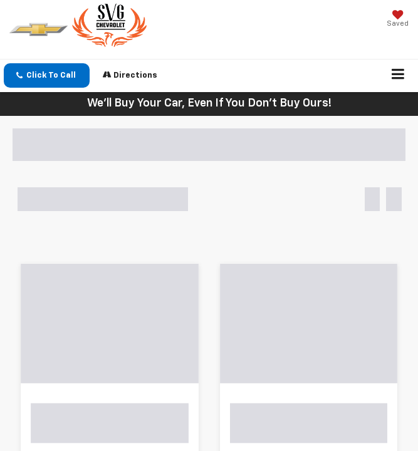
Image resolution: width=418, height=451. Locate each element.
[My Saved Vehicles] (398, 20)
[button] (47, 75)
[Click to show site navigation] (398, 76)
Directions (130, 75)
